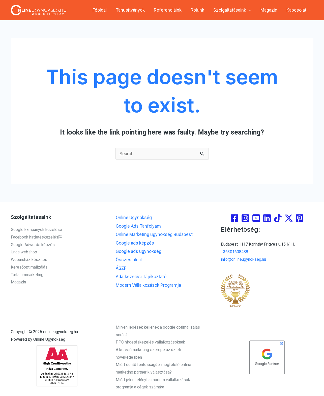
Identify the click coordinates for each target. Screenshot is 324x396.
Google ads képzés (135, 243)
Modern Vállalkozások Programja (148, 285)
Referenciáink (168, 10)
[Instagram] (245, 218)
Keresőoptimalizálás (29, 267)
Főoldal (100, 10)
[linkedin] (267, 218)
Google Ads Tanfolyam (138, 226)
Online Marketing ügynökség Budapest (154, 234)
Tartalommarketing (27, 274)
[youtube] (256, 218)
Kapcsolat (296, 10)
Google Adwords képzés (33, 244)
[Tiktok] (278, 218)
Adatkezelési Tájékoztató (141, 276)
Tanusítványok (130, 10)
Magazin (268, 10)
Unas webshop (24, 252)
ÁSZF (121, 268)
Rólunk (197, 10)
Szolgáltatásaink (229, 10)
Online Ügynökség (134, 217)
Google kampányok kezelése (36, 229)
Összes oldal (129, 259)
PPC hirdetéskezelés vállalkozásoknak (150, 342)
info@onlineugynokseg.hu (243, 259)
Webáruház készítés (29, 259)
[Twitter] (288, 218)
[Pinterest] (299, 218)
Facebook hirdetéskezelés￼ (36, 237)
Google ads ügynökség (138, 251)
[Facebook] (234, 218)
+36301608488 (234, 251)
